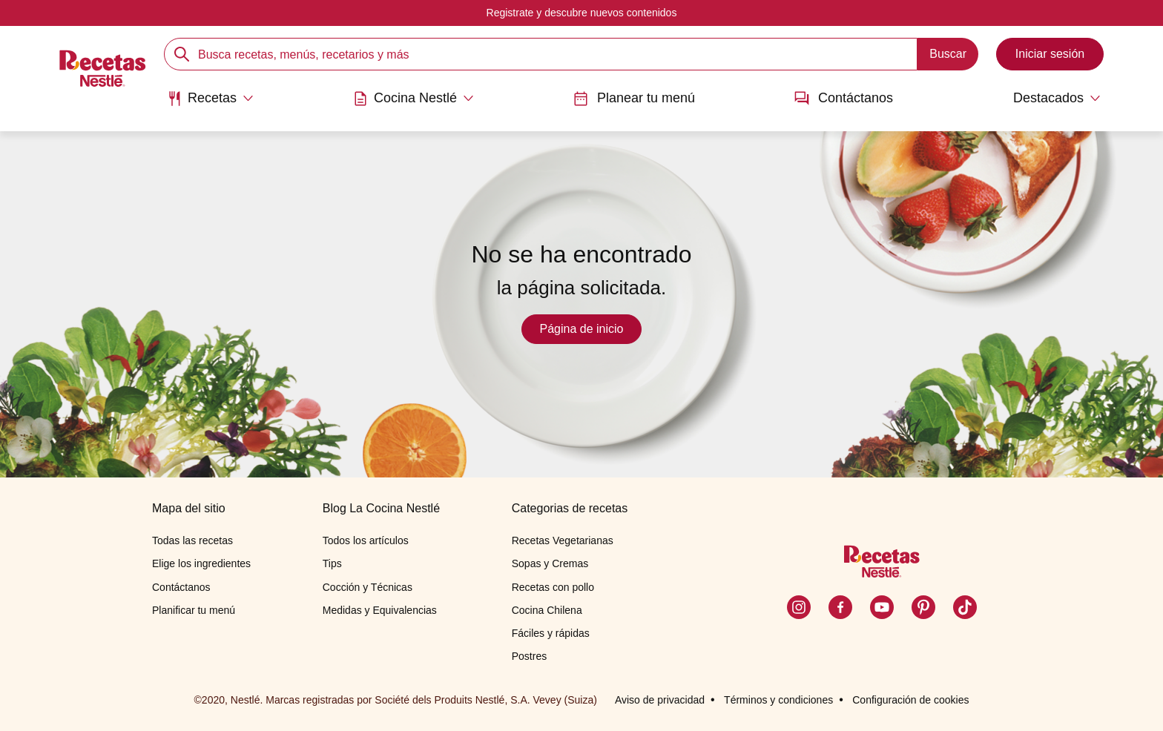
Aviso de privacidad (660, 700)
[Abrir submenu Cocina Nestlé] (413, 98)
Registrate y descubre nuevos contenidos (582, 13)
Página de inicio (582, 328)
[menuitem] (210, 103)
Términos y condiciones (778, 700)
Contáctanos (843, 98)
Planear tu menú (634, 98)
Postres (529, 656)
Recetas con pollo (553, 587)
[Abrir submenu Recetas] (210, 98)
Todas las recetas (192, 540)
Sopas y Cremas (550, 563)
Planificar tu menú (193, 610)
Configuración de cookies (910, 700)
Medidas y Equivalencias (380, 610)
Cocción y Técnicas (367, 587)
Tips (332, 563)
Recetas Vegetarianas (562, 540)
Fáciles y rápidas (551, 633)
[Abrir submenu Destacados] (1046, 98)
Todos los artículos (366, 540)
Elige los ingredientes (201, 563)
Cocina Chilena (547, 610)
